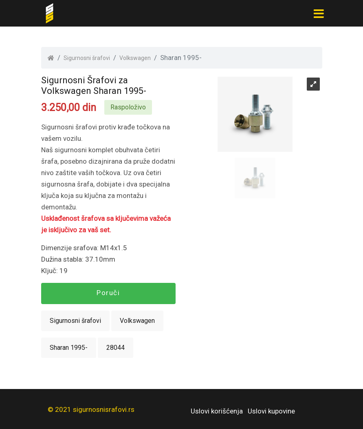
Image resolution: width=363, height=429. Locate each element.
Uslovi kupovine (271, 411)
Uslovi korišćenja (217, 411)
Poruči (108, 293)
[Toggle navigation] (319, 13)
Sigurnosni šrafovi (87, 58)
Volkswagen (135, 58)
